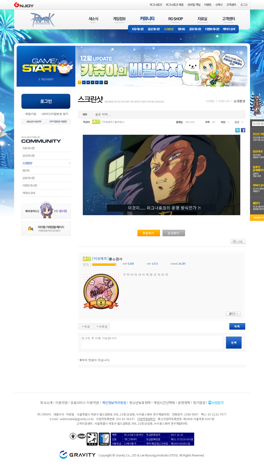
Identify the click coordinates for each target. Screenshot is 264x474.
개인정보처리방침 (114, 402)
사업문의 (218, 402)
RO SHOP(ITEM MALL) (175, 20)
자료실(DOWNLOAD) (202, 20)
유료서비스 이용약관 (85, 402)
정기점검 (199, 402)
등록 (234, 342)
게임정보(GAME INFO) (119, 20)
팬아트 (181, 29)
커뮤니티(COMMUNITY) (147, 20)
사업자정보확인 (146, 419)
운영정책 (184, 402)
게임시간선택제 (164, 402)
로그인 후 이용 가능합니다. (152, 342)
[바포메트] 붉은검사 (113, 122)
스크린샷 (169, 29)
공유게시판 (195, 29)
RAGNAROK (42, 20)
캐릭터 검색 (230, 29)
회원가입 (30, 114)
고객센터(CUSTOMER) (228, 20)
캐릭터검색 (46, 193)
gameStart (46, 62)
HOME (210, 101)
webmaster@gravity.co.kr (77, 419)
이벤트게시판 (212, 29)
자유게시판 (137, 29)
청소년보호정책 (140, 402)
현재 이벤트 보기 (106, 82)
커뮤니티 (224, 101)
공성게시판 (154, 29)
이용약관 (61, 402)
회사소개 (46, 402)
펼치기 (233, 314)
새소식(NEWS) (93, 20)
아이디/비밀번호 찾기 (55, 114)
